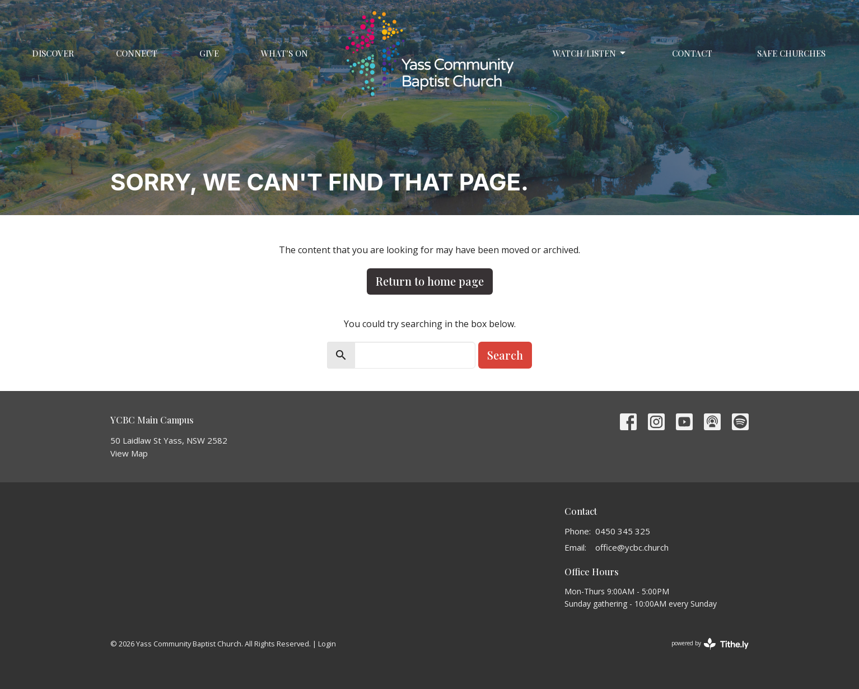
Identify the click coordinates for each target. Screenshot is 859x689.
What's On (284, 53)
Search (505, 354)
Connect (136, 53)
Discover (53, 53)
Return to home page (430, 280)
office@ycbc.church (632, 547)
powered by (710, 644)
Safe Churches (791, 53)
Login (327, 644)
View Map (129, 453)
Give (209, 53)
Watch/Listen (590, 53)
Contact (692, 53)
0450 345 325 (622, 531)
